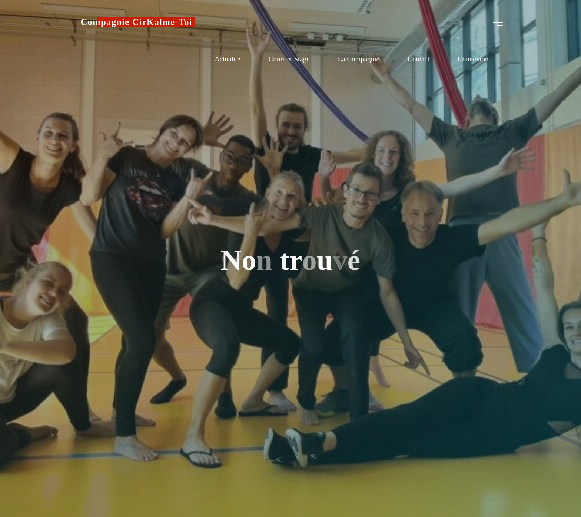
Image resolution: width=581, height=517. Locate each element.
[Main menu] (496, 22)
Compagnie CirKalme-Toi (136, 22)
